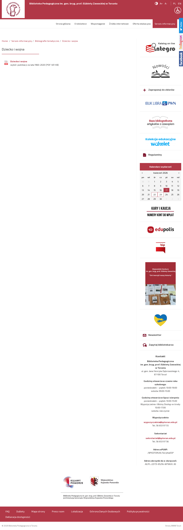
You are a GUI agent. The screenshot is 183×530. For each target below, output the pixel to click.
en (179, 3)
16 (161, 190)
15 (155, 190)
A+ (161, 3)
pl (174, 3)
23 (161, 194)
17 (166, 190)
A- (166, 3)
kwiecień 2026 (160, 172)
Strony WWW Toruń (173, 526)
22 (154, 194)
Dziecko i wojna (18, 61)
